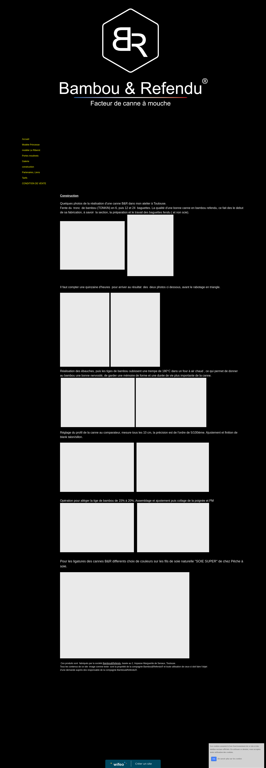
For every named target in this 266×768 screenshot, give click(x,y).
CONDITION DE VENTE (34, 183)
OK (213, 759)
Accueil (25, 139)
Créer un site (143, 763)
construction (28, 167)
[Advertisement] (36, 262)
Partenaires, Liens (31, 172)
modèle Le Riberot (31, 150)
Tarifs (24, 178)
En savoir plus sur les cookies (230, 759)
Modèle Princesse (31, 144)
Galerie (25, 161)
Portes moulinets (30, 155)
